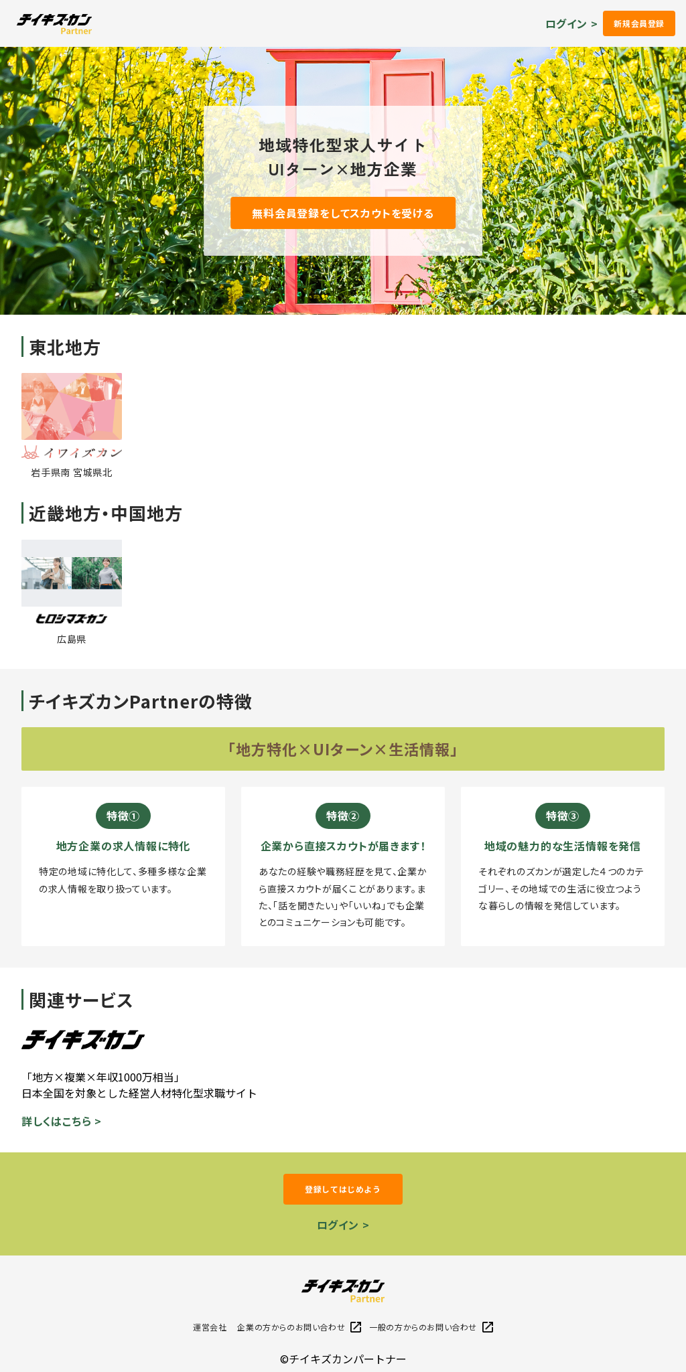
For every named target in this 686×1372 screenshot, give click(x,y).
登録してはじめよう (343, 1189)
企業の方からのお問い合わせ (299, 1326)
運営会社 (209, 1326)
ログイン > (571, 23)
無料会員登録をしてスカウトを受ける (343, 213)
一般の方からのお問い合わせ (431, 1326)
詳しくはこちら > (61, 1121)
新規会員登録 (639, 23)
